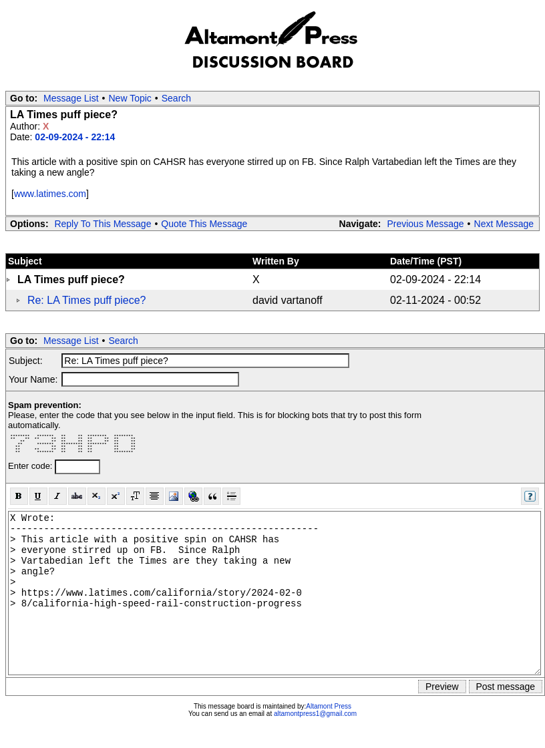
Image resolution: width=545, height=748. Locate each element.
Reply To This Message (102, 223)
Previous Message (425, 223)
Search (176, 98)
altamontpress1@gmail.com (315, 713)
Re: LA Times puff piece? (86, 300)
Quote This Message (204, 223)
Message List (70, 98)
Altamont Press (328, 706)
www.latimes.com (50, 193)
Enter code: (31, 466)
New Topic (130, 98)
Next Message (504, 223)
